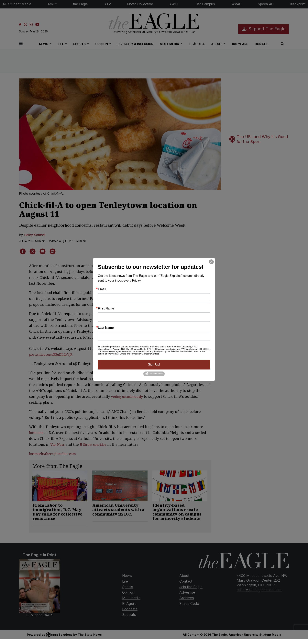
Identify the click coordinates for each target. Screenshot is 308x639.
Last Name (106, 327)
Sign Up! (154, 364)
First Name (106, 308)
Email (102, 289)
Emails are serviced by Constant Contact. (139, 354)
